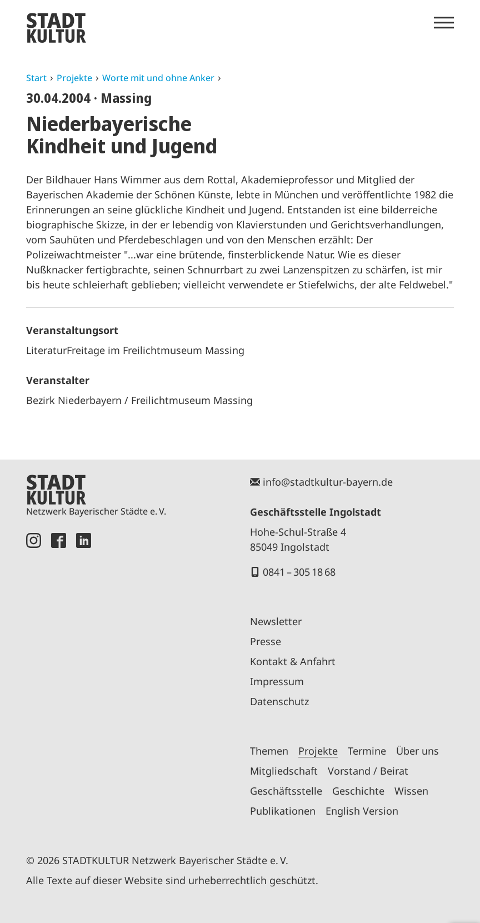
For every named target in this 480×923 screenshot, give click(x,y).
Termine (367, 750)
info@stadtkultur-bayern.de (328, 481)
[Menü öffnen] (444, 23)
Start (36, 78)
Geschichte (358, 790)
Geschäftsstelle (286, 790)
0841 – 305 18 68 (299, 571)
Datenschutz (279, 701)
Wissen (411, 790)
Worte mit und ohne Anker (158, 78)
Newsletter (276, 621)
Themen (269, 750)
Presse (265, 641)
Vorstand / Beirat (368, 770)
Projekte (74, 78)
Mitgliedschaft (284, 770)
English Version (362, 810)
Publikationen (283, 810)
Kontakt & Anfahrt (293, 661)
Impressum (277, 681)
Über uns (417, 750)
